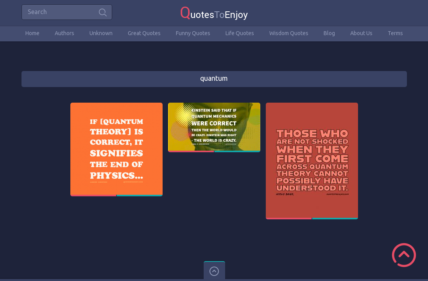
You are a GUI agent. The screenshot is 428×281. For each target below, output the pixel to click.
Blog (329, 33)
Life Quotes (240, 33)
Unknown (101, 33)
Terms (395, 33)
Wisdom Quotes (288, 33)
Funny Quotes (193, 33)
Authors (64, 33)
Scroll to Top (404, 255)
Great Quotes (144, 33)
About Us (361, 33)
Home (32, 33)
